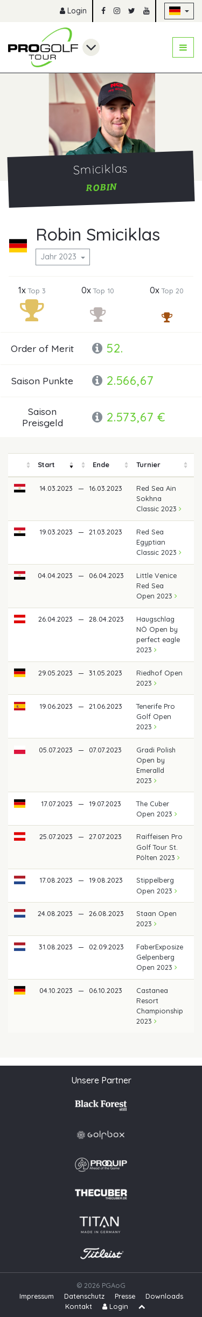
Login (73, 11)
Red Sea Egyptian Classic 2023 (159, 542)
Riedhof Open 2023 (159, 677)
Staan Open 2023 (156, 918)
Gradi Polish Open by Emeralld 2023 (156, 765)
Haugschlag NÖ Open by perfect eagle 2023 (158, 634)
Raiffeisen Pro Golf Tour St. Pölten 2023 (159, 846)
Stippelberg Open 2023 (156, 885)
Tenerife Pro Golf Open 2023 (155, 716)
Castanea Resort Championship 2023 (159, 1006)
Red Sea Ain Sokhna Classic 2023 (159, 498)
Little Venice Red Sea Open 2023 (156, 585)
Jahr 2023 (59, 257)
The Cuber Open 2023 (156, 808)
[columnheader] (20, 465)
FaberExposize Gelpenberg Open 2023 (159, 956)
